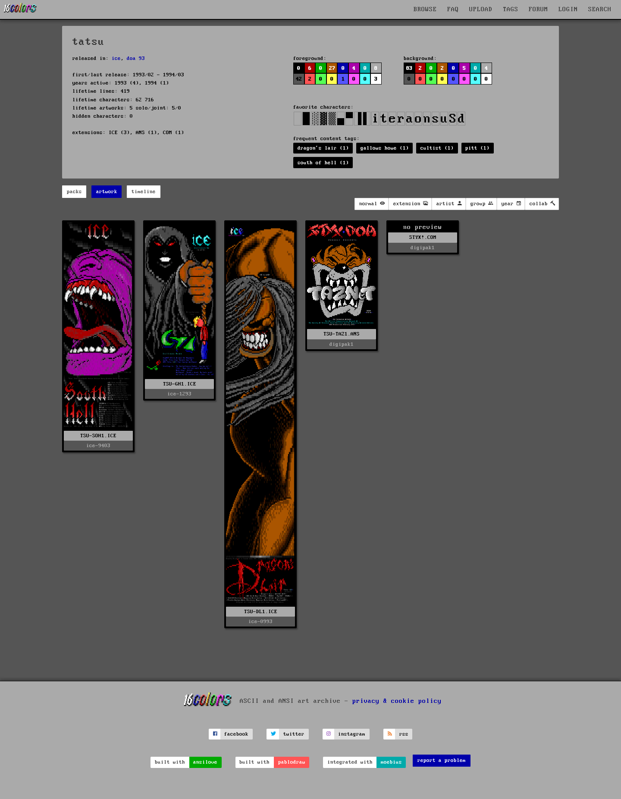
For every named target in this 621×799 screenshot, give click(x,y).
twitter (293, 734)
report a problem (441, 760)
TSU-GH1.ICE (179, 384)
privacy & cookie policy (397, 701)
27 (332, 68)
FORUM (538, 9)
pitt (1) (477, 148)
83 (409, 68)
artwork (106, 191)
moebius (391, 762)
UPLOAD (480, 9)
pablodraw (291, 762)
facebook (236, 734)
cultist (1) (437, 148)
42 (299, 79)
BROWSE (425, 9)
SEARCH (600, 9)
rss (403, 734)
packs (74, 191)
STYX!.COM (422, 237)
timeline (144, 191)
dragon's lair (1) (323, 148)
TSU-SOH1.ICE (98, 436)
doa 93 (136, 58)
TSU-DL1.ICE (260, 611)
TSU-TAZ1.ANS (341, 334)
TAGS (510, 9)
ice (116, 58)
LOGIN (568, 9)
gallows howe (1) (385, 148)
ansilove (205, 762)
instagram (351, 734)
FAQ (453, 9)
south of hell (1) (323, 163)
